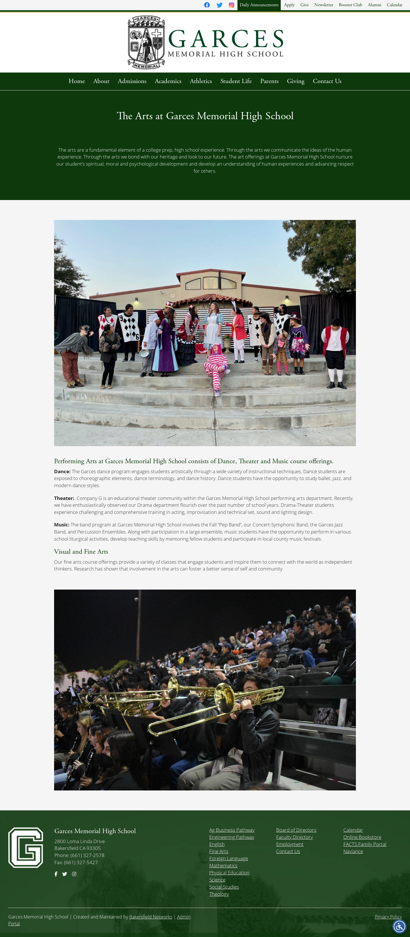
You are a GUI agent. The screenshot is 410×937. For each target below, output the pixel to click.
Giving (295, 81)
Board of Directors (296, 830)
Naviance (353, 851)
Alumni (374, 5)
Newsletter (323, 5)
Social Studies (224, 887)
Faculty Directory (294, 837)
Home (77, 81)
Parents (269, 81)
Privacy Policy (388, 917)
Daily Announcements (259, 5)
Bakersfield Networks (150, 917)
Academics (168, 81)
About (101, 81)
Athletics (201, 81)
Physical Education (229, 872)
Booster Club (350, 5)
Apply (289, 5)
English (217, 844)
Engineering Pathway (231, 837)
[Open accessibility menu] (399, 926)
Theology (219, 894)
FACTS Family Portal (364, 844)
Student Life (236, 81)
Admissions (132, 81)
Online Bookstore (362, 837)
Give (304, 5)
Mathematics (223, 865)
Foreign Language (228, 858)
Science (217, 879)
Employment (290, 844)
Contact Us (327, 81)
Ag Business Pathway (232, 830)
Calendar (394, 5)
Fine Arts (218, 851)
